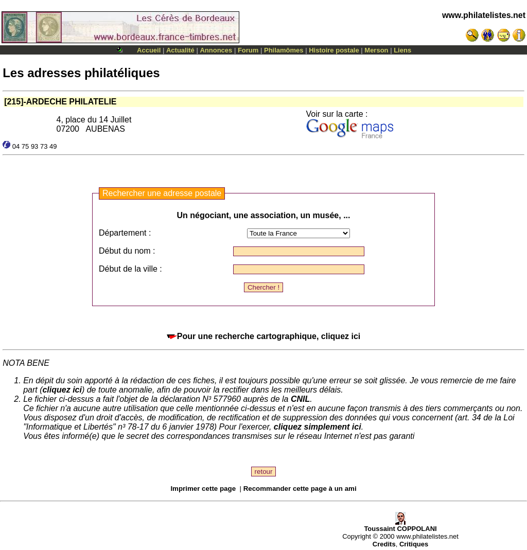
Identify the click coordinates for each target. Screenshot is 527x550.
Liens (402, 50)
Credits (384, 544)
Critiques (413, 544)
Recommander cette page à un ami (300, 488)
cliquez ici (61, 389)
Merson (376, 50)
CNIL (300, 399)
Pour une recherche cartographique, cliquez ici (264, 336)
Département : (125, 232)
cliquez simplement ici (317, 426)
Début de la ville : (130, 268)
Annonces (216, 50)
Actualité (180, 50)
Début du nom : (127, 250)
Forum (248, 50)
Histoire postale (334, 50)
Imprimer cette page (203, 488)
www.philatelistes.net (483, 15)
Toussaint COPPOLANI (400, 526)
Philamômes (284, 50)
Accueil (149, 50)
